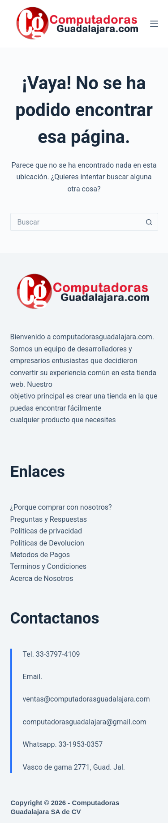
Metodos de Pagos (40, 554)
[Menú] (154, 24)
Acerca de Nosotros (41, 578)
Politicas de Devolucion (47, 543)
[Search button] (149, 222)
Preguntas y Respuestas (48, 519)
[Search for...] (75, 222)
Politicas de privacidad (46, 531)
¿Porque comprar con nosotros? (61, 507)
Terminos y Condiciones (48, 566)
